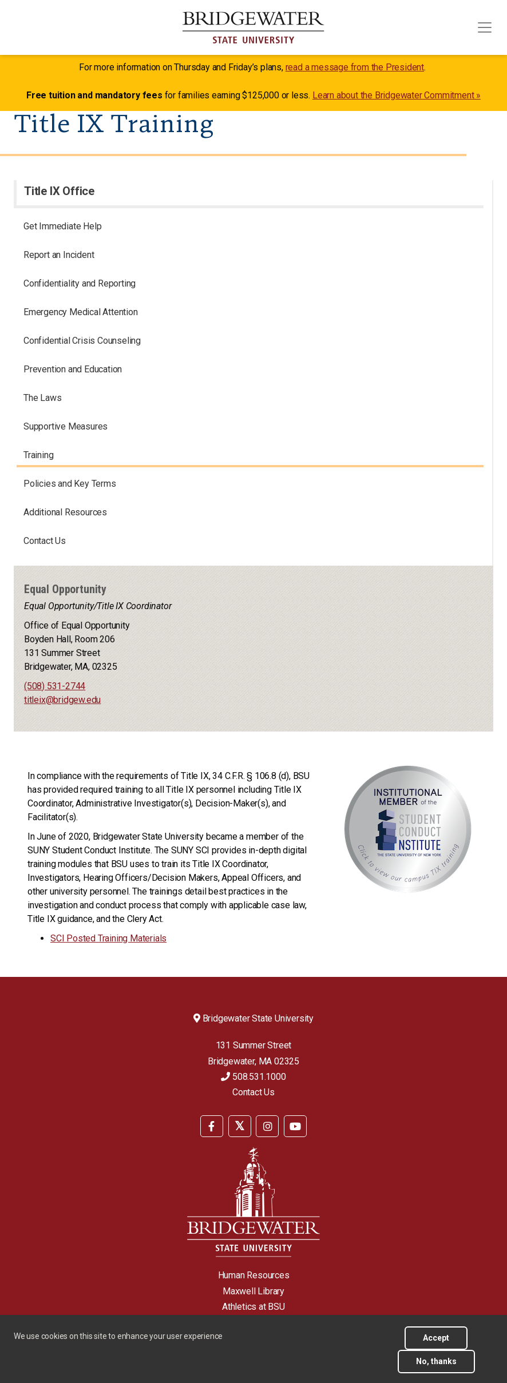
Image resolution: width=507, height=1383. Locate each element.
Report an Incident (58, 254)
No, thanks (436, 1361)
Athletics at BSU (253, 1306)
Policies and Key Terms (69, 483)
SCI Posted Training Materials (108, 938)
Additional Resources (65, 512)
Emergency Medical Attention (80, 312)
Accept (436, 1337)
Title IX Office (59, 191)
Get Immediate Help (62, 226)
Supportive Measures (65, 426)
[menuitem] (211, 1125)
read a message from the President (355, 67)
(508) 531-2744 (54, 686)
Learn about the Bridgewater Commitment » (396, 95)
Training (38, 455)
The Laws (42, 397)
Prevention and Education (72, 369)
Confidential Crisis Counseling (82, 340)
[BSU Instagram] (267, 1126)
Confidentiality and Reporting (79, 283)
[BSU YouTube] (295, 1126)
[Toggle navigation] (484, 27)
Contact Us (44, 540)
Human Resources (254, 1275)
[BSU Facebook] (211, 1126)
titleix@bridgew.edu (62, 699)
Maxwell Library (253, 1291)
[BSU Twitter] (239, 1126)
